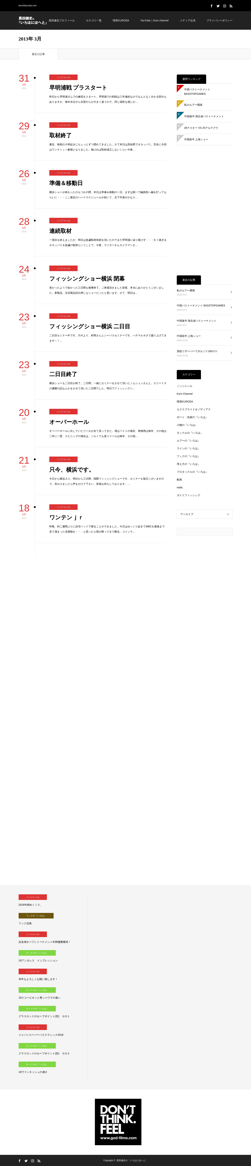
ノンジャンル (63, 77)
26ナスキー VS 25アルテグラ (201, 127)
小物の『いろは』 (187, 424)
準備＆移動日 (66, 183)
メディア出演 (187, 20)
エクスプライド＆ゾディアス (194, 409)
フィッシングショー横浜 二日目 (89, 326)
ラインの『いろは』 (188, 448)
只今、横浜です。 (71, 470)
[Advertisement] (205, 210)
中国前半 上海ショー (196, 139)
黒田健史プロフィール (62, 20)
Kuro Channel (185, 393)
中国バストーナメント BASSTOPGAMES (197, 91)
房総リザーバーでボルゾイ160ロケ (197, 351)
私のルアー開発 (193, 104)
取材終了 (60, 135)
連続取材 (60, 231)
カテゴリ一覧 (94, 20)
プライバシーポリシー (220, 20)
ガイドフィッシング (188, 495)
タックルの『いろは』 (190, 432)
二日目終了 (63, 374)
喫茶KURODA (121, 20)
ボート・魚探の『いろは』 (192, 417)
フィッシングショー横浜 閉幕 (87, 279)
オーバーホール (69, 422)
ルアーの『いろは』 (188, 440)
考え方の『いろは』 (188, 463)
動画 (179, 479)
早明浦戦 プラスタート (78, 88)
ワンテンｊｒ (66, 517)
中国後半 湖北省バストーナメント (204, 116)
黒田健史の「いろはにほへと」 (132, 1160)
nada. (180, 487)
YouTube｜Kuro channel (154, 20)
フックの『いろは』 (188, 456)
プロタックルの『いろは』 (192, 471)
